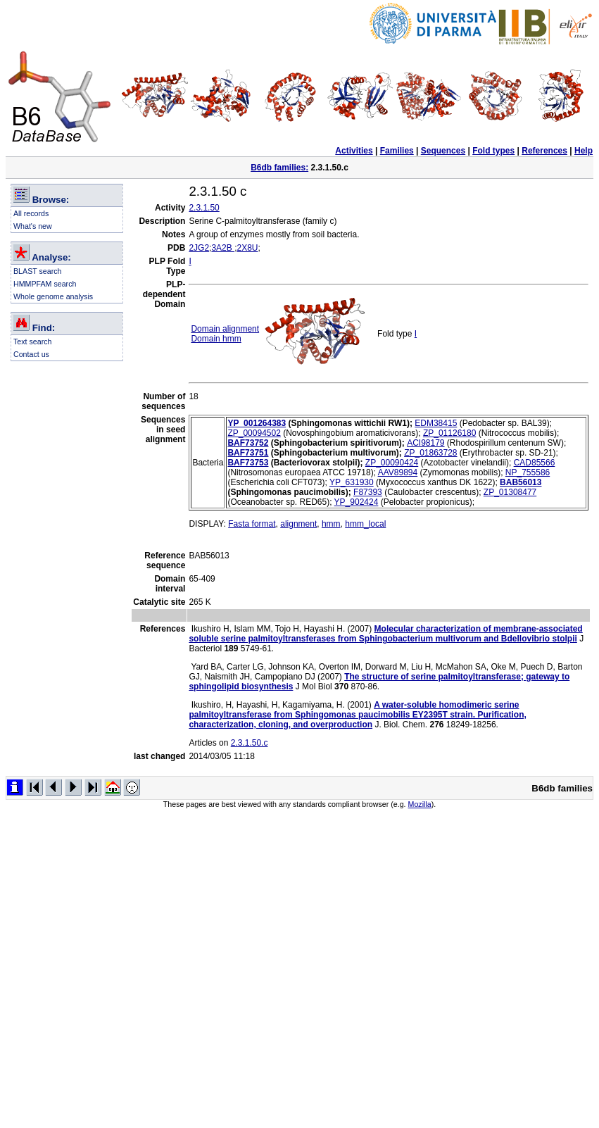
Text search (32, 341)
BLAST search (37, 271)
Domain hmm (216, 339)
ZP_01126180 (449, 433)
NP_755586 (527, 472)
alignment (298, 524)
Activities (353, 151)
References (544, 151)
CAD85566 (534, 463)
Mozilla (419, 804)
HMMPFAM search (44, 284)
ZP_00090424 (391, 463)
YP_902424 (356, 502)
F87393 (367, 492)
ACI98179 (425, 443)
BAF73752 (247, 443)
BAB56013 (520, 482)
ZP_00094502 (253, 433)
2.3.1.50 (204, 208)
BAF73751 (247, 453)
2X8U (247, 248)
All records (31, 213)
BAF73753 (247, 463)
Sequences (443, 151)
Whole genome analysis (53, 296)
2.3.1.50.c (249, 743)
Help (583, 151)
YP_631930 (351, 482)
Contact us (31, 354)
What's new (32, 226)
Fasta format (251, 524)
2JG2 (199, 248)
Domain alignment (225, 329)
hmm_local (365, 524)
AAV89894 (398, 472)
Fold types (493, 151)
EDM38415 (436, 423)
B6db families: (279, 168)
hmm (331, 524)
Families (397, 151)
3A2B (222, 248)
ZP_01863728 (430, 453)
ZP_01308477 (510, 492)
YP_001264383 (256, 423)
